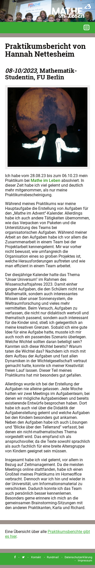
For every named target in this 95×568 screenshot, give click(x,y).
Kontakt (36, 557)
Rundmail (53, 557)
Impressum (85, 560)
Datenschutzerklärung (78, 557)
